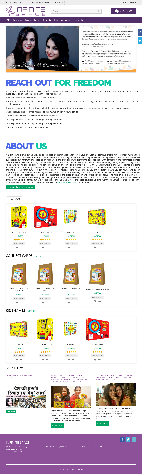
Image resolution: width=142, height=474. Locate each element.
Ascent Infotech (65, 469)
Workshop (65, 20)
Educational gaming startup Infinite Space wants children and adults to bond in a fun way (115, 377)
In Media (47, 20)
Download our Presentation (20, 187)
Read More (11, 411)
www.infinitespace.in (67, 182)
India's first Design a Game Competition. (20, 376)
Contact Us (99, 447)
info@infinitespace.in (41, 2)
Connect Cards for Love (45, 289)
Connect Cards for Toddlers (19, 289)
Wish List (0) (58, 2)
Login (125, 2)
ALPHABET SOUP (19, 232)
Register (133, 2)
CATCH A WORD (45, 232)
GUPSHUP (71, 232)
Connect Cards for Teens (71, 289)
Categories (17, 20)
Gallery (37, 20)
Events (28, 20)
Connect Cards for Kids (97, 289)
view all (38, 256)
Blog (56, 20)
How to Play (78, 20)
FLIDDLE (97, 232)
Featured (15, 198)
